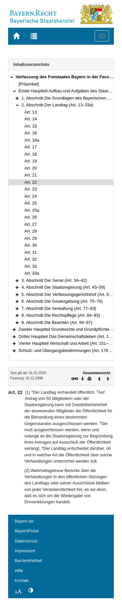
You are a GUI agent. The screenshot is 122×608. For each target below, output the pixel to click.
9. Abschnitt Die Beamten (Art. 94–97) (56, 322)
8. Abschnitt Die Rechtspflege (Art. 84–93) (60, 315)
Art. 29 (30, 238)
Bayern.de (24, 521)
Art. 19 (30, 161)
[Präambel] (29, 84)
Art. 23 (30, 189)
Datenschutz (26, 541)
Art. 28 (30, 231)
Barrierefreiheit (28, 560)
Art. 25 (30, 203)
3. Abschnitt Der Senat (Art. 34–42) (54, 280)
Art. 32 (30, 259)
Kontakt (22, 580)
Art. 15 (30, 126)
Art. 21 (30, 175)
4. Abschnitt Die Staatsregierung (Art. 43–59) (63, 287)
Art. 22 (30, 182)
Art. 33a (31, 273)
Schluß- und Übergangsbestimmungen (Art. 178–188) (69, 350)
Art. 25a (31, 210)
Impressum (25, 550)
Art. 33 (30, 266)
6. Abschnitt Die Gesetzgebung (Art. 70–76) (62, 301)
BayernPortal (27, 530)
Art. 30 (30, 245)
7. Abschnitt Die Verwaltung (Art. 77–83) (58, 308)
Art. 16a (31, 140)
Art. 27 (30, 224)
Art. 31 (30, 252)
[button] (11, 76)
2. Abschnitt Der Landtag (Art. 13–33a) (57, 104)
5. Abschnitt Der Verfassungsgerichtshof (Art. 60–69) (70, 294)
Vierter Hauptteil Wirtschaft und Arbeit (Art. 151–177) (68, 343)
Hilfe (19, 570)
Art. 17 (30, 146)
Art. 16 (30, 132)
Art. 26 (30, 217)
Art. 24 (30, 196)
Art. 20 (30, 168)
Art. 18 (30, 154)
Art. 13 (30, 112)
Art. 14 (30, 118)
